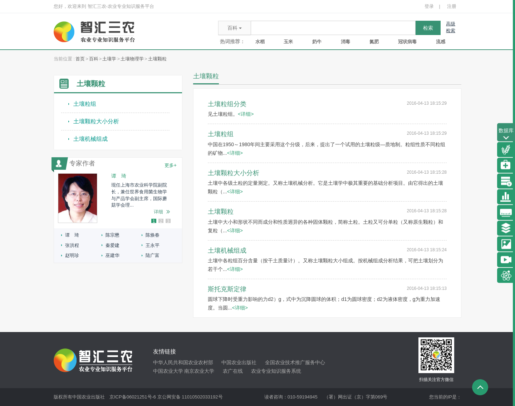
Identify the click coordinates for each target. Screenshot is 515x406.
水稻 (260, 41)
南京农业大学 (199, 371)
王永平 (153, 245)
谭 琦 (72, 235)
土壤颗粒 (157, 58)
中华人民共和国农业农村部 (183, 362)
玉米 (288, 41)
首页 (80, 58)
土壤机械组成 (90, 139)
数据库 (506, 135)
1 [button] (153, 221)
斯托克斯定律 (227, 289)
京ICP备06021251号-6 (132, 397)
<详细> (246, 114)
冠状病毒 (407, 41)
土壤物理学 (132, 58)
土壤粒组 (84, 104)
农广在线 (233, 371)
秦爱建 (112, 245)
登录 (429, 6)
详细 (158, 211)
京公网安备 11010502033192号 (190, 397)
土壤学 (109, 58)
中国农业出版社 (238, 362)
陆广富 (153, 255)
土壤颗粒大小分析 (96, 121)
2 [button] (161, 221)
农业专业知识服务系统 (276, 371)
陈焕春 (153, 235)
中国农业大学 (168, 371)
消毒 (345, 41)
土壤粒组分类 (227, 104)
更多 (171, 165)
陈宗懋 (112, 235)
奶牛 (317, 41)
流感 (440, 41)
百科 (93, 58)
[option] (118, 198)
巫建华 (112, 255)
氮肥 (374, 41)
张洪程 (72, 245)
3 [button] (168, 221)
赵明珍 (72, 255)
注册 (451, 6)
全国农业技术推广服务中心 (295, 362)
